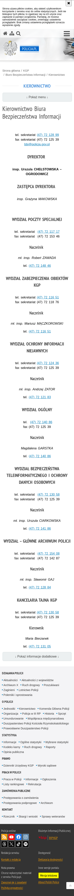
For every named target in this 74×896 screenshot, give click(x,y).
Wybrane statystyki (56, 742)
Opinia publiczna (14, 752)
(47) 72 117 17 (48, 231)
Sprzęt (62, 713)
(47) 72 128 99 (48, 135)
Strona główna (11, 70)
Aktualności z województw (37, 680)
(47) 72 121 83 (40, 397)
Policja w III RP (31, 713)
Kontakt (7, 809)
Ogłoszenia (49, 779)
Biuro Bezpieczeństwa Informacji (25, 74)
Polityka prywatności (12, 888)
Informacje (10, 742)
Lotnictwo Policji (28, 690)
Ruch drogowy (31, 685)
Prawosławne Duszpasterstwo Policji (26, 728)
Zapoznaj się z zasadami (13, 882)
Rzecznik (9, 816)
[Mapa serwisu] (11, 33)
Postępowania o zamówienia (21, 797)
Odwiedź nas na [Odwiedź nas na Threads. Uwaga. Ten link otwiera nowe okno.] (4, 844)
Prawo (6, 759)
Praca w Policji (11, 772)
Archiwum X (11, 685)
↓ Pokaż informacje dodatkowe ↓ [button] (37, 656)
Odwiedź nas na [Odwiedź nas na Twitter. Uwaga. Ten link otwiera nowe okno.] (11, 844)
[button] (67, 34)
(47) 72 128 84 (40, 587)
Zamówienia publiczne (16, 791)
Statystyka (9, 735)
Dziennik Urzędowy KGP (19, 765)
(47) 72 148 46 (40, 265)
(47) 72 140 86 (41, 422)
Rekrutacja (34, 784)
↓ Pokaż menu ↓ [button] (37, 97)
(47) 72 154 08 (48, 553)
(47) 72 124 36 (48, 363)
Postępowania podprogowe (20, 803)
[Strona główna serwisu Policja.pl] (5, 33)
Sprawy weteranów (53, 816)
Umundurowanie (14, 718)
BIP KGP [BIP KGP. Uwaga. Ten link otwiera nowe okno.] (53, 838)
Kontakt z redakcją (11, 859)
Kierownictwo (57, 74)
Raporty (50, 747)
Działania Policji (12, 673)
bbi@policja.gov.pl (37, 144)
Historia (49, 713)
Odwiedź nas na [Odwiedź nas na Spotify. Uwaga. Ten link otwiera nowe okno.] (25, 844)
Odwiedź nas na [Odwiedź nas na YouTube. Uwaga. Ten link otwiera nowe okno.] (11, 837)
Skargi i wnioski (28, 816)
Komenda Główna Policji (54, 708)
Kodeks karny (12, 747)
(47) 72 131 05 (40, 646)
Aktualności (11, 680)
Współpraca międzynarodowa (46, 718)
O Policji (7, 702)
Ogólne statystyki (30, 742)
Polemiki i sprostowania (18, 694)
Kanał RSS (4, 837)
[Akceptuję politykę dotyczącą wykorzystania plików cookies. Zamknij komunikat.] (69, 3)
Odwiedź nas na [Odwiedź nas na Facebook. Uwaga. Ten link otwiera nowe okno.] (18, 837)
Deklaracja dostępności (50, 859)
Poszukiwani (51, 685)
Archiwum (47, 803)
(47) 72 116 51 (48, 297)
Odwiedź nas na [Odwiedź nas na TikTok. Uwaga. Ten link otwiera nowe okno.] (18, 844)
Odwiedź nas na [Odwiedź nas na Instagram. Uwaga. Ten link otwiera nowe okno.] (25, 837)
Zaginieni (9, 690)
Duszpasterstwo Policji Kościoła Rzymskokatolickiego (36, 723)
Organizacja (11, 713)
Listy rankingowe (14, 784)
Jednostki (9, 708)
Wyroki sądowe (47, 765)
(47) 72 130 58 (48, 494)
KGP (26, 70)
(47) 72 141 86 (40, 528)
